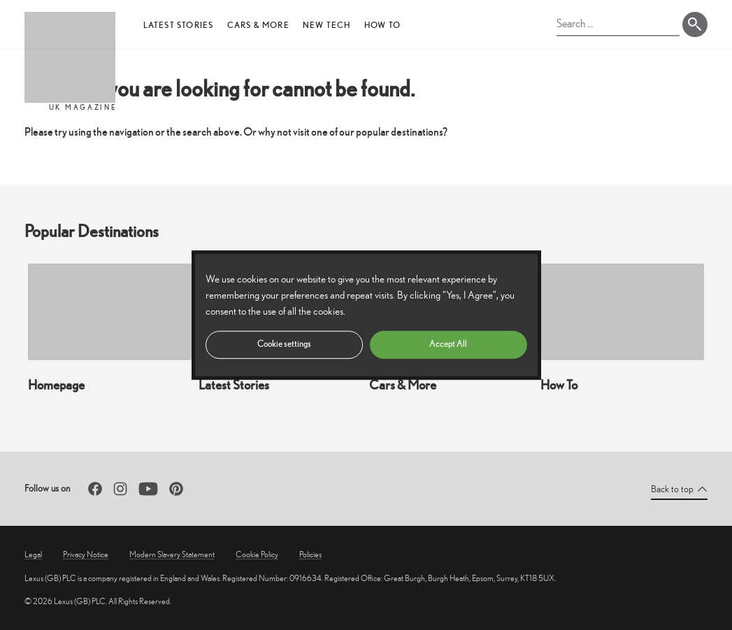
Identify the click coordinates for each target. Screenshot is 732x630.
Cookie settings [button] (284, 344)
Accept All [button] (448, 344)
